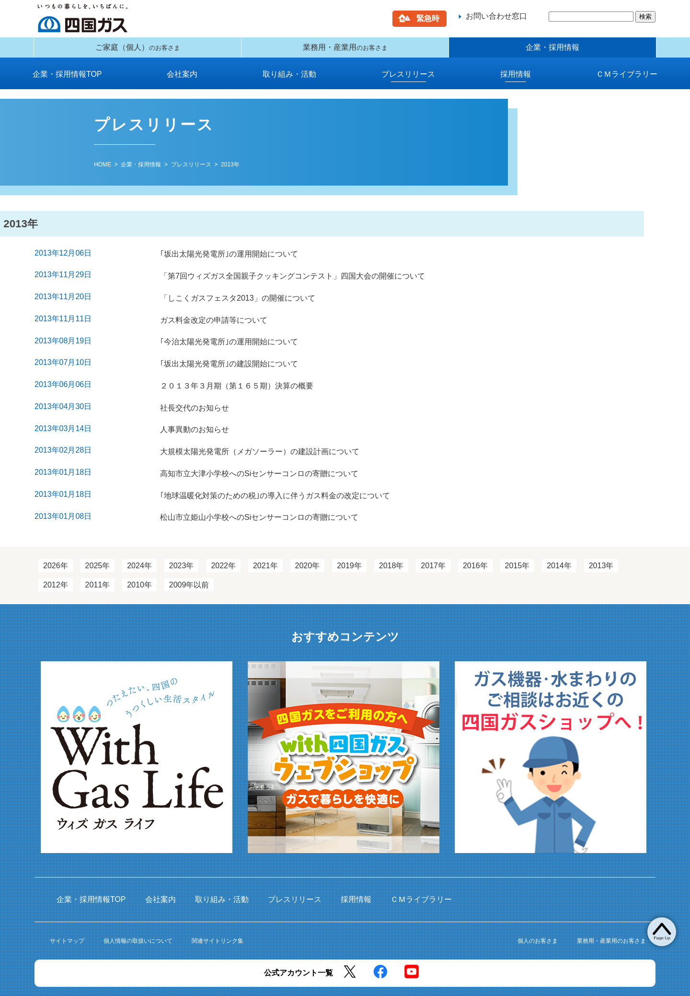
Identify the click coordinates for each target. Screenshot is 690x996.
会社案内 (182, 81)
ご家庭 (138, 51)
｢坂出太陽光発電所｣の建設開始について (228, 356)
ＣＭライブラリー (626, 81)
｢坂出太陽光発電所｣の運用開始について (228, 260)
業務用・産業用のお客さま (611, 912)
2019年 (349, 537)
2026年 (55, 537)
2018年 (391, 537)
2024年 (139, 537)
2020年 (307, 537)
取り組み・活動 (289, 81)
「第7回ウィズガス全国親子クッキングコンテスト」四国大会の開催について (291, 279)
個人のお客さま (538, 912)
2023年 (181, 537)
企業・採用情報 (552, 51)
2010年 (139, 556)
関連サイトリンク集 (217, 912)
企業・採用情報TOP (67, 81)
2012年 (55, 556)
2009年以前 (189, 556)
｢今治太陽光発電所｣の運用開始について (228, 337)
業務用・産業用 (345, 51)
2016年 (475, 537)
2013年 (601, 537)
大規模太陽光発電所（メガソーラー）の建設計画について (258, 433)
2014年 (559, 537)
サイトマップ (67, 912)
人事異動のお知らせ (193, 414)
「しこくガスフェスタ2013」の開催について (236, 298)
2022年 (223, 537)
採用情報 (515, 81)
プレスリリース (408, 81)
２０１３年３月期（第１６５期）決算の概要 (235, 375)
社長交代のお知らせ (193, 394)
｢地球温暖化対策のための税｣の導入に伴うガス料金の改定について (274, 471)
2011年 (97, 556)
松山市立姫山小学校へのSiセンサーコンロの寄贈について (258, 490)
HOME (102, 171)
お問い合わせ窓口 (496, 16)
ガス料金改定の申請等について (212, 318)
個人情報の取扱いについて (138, 912)
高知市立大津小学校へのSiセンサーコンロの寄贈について (258, 452)
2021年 (265, 537)
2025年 (97, 537)
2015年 (517, 537)
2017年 (433, 537)
